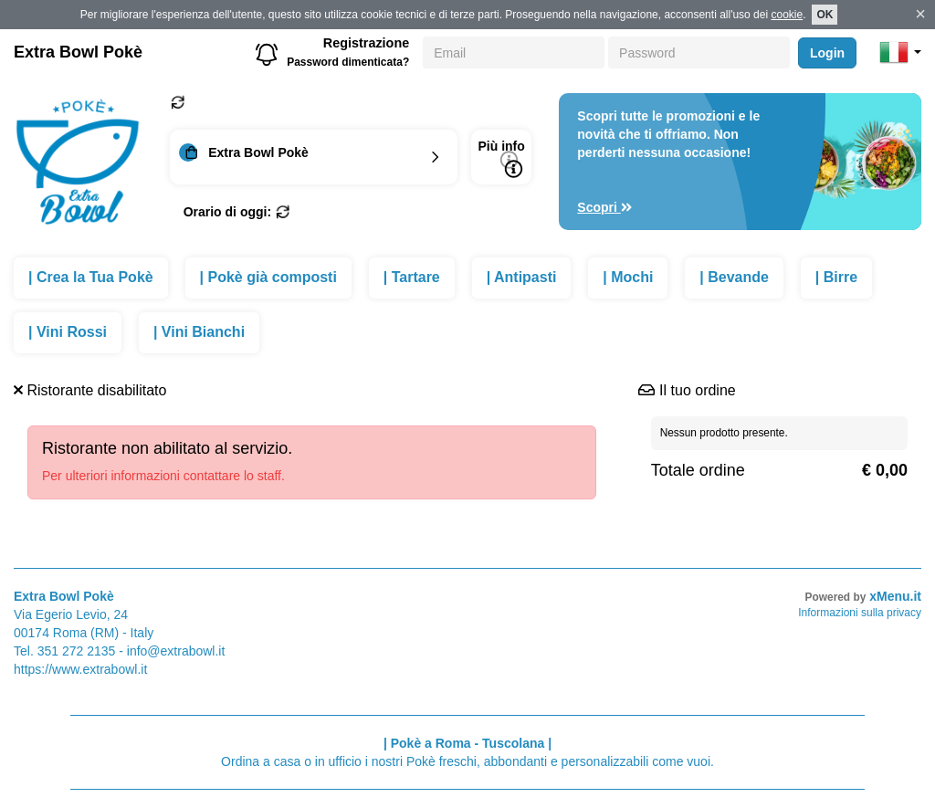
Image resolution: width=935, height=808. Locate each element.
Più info (501, 158)
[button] (900, 52)
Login (827, 53)
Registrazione (366, 43)
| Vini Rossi (67, 332)
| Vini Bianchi (199, 332)
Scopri (604, 207)
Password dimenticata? (348, 62)
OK (824, 14)
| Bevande (734, 277)
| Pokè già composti (268, 277)
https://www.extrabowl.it (80, 669)
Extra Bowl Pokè (78, 52)
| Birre (836, 277)
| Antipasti (522, 277)
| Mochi (628, 277)
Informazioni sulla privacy (859, 612)
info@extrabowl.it (176, 651)
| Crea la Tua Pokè (90, 277)
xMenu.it (895, 596)
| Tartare (411, 277)
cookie (787, 14)
